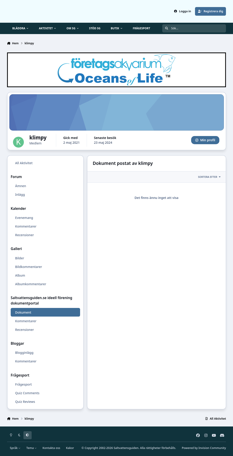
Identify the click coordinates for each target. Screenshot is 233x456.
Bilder (19, 258)
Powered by (204, 448)
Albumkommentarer (30, 284)
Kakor (70, 448)
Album (20, 275)
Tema (31, 448)
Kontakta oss (51, 448)
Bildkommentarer (28, 266)
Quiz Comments (27, 393)
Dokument (23, 312)
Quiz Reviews (25, 401)
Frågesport (23, 384)
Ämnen (20, 186)
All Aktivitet (23, 163)
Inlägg (20, 194)
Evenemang (24, 218)
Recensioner (24, 235)
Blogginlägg (24, 352)
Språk (15, 448)
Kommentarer (25, 226)
